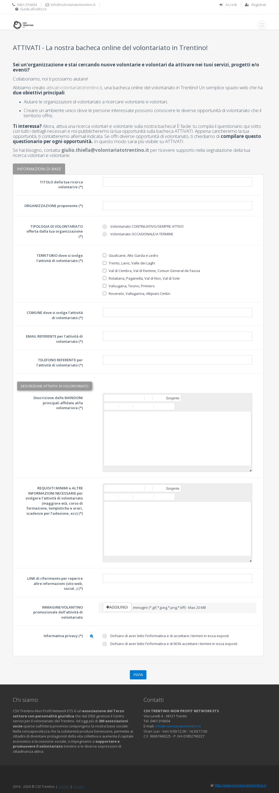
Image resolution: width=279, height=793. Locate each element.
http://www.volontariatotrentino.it (240, 785)
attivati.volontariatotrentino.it (74, 87)
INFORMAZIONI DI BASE (39, 168)
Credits (63, 786)
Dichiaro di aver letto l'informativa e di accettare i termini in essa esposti (165, 635)
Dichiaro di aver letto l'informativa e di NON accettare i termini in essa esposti (169, 643)
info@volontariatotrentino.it (73, 4)
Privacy (78, 786)
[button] (108, 398)
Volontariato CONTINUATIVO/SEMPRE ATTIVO (143, 226)
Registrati (258, 4)
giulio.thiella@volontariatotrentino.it (105, 150)
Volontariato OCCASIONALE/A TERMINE (137, 234)
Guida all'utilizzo (33, 9)
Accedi (231, 4)
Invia (138, 674)
